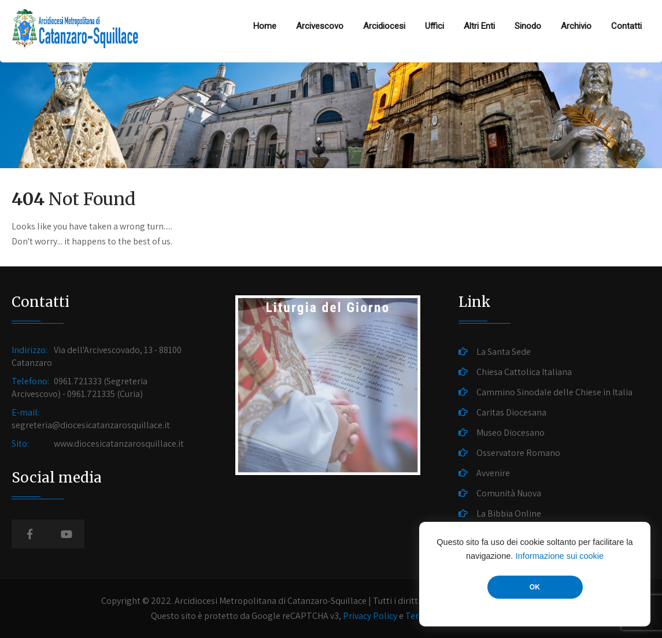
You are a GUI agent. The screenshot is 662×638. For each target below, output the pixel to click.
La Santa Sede (503, 352)
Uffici (434, 26)
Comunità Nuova (508, 493)
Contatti (626, 26)
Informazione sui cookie (560, 556)
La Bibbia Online (508, 513)
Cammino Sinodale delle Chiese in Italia (554, 392)
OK (535, 587)
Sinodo (528, 26)
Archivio (576, 26)
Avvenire (493, 473)
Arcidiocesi (384, 26)
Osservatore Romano (518, 453)
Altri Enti (479, 26)
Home (264, 26)
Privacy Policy (370, 616)
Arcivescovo (319, 26)
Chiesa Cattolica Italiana (524, 372)
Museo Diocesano (510, 432)
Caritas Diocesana (511, 412)
